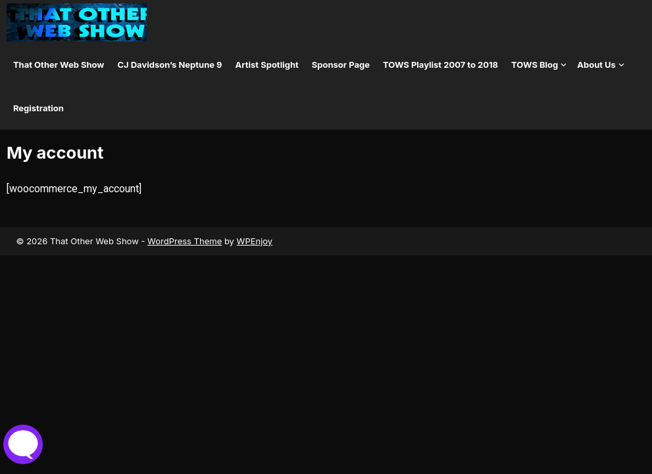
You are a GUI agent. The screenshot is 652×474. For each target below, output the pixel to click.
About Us (596, 64)
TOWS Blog (534, 64)
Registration (38, 108)
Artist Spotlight (267, 64)
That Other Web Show (59, 64)
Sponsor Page (341, 64)
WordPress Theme (184, 241)
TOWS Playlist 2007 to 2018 (440, 64)
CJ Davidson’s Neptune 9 (169, 64)
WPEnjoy (255, 241)
